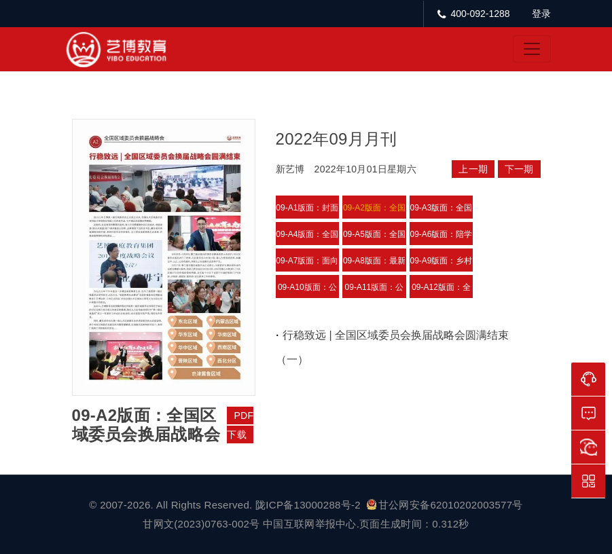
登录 (541, 13)
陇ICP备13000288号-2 (309, 505)
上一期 (473, 169)
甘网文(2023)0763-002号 (201, 524)
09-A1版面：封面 (307, 208)
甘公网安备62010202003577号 (445, 505)
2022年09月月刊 (336, 139)
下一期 (519, 169)
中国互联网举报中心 (310, 524)
